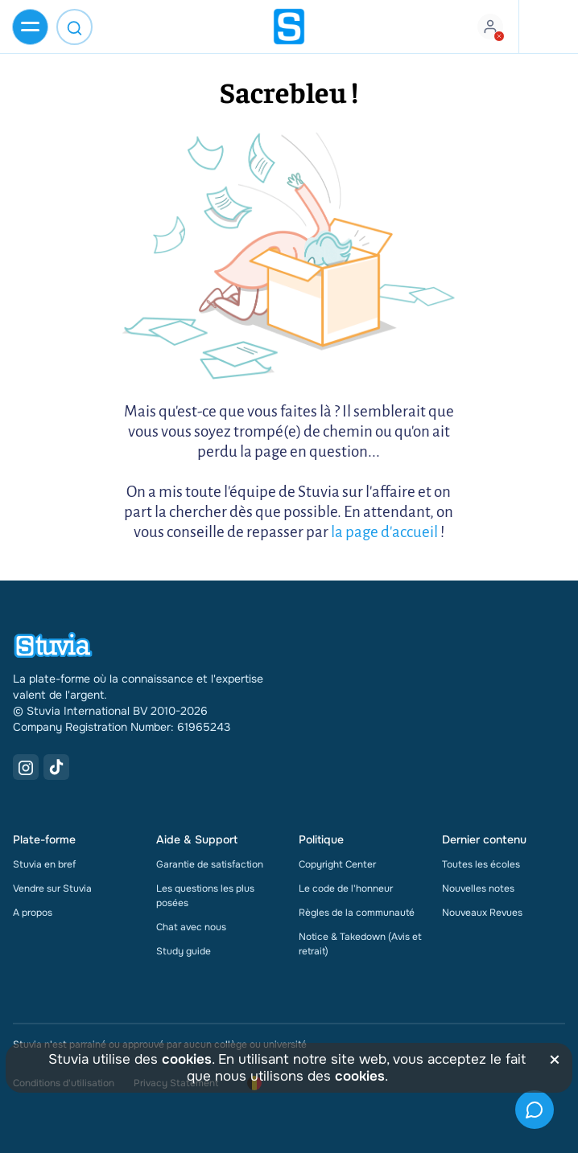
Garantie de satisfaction (209, 864)
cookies (187, 1059)
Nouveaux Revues (482, 912)
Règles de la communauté (357, 912)
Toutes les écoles (481, 864)
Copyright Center (337, 864)
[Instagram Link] (26, 767)
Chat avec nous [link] (191, 927)
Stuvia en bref (44, 864)
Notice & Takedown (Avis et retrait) (360, 944)
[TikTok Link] (56, 767)
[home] (289, 26)
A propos (32, 912)
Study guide (183, 951)
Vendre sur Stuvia (52, 888)
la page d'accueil (384, 531)
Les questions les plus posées (205, 895)
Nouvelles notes (478, 888)
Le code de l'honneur (346, 888)
